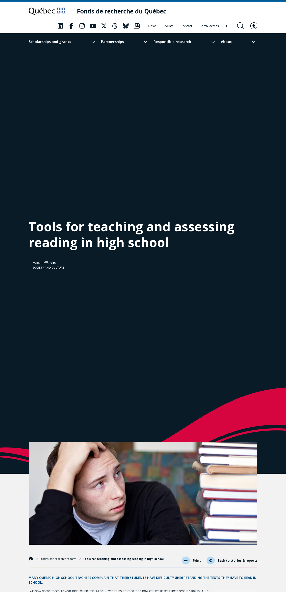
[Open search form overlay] (240, 26)
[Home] (31, 559)
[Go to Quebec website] (47, 11)
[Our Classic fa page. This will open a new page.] (60, 26)
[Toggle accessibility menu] (253, 26)
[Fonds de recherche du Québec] (121, 11)
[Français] (227, 26)
